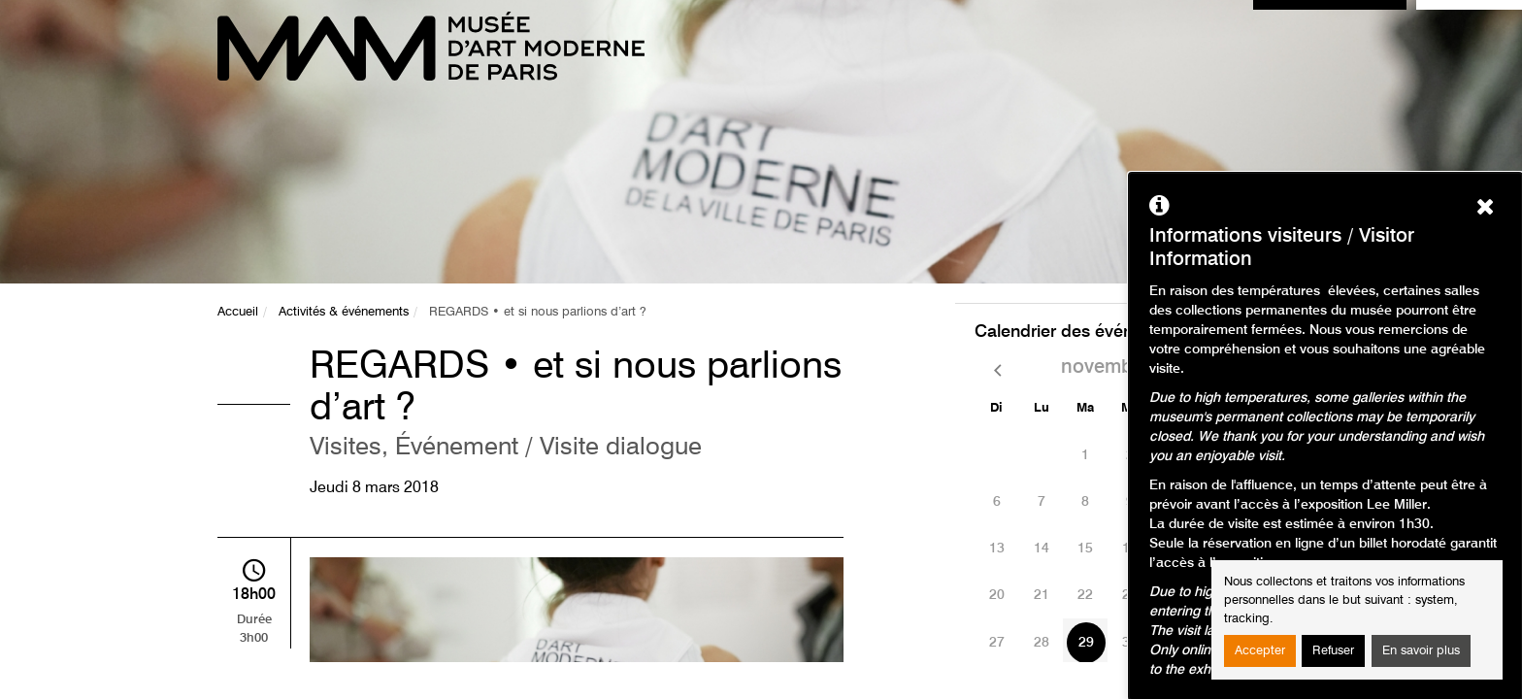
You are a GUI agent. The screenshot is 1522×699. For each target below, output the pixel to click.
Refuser (1333, 651)
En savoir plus (1421, 651)
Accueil (237, 312)
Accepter (1260, 651)
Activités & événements (344, 312)
